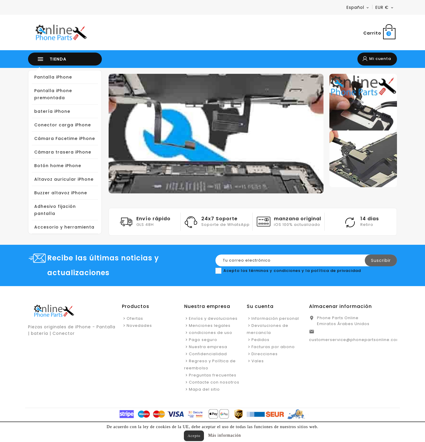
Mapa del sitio (204, 389)
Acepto (193, 435)
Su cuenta (260, 306)
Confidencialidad (208, 354)
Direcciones (264, 354)
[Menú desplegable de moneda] (384, 7)
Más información (224, 435)
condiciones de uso (210, 332)
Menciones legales (210, 325)
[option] (216, 133)
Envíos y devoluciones (213, 318)
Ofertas (135, 318)
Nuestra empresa (208, 347)
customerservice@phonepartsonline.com (355, 339)
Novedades (139, 325)
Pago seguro (203, 339)
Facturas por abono (273, 347)
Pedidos (260, 339)
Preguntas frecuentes (212, 375)
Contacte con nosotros (214, 382)
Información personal (275, 318)
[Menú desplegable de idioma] (358, 7)
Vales (257, 361)
